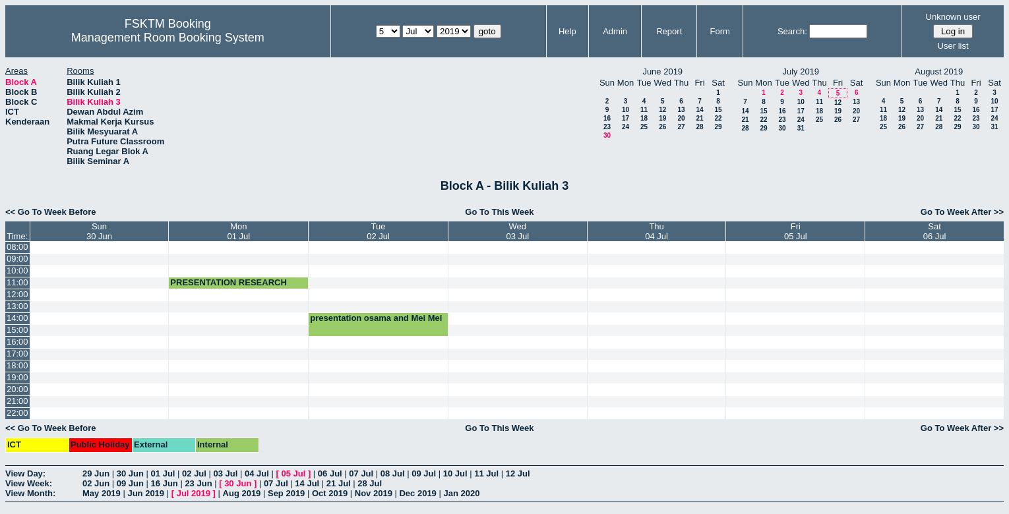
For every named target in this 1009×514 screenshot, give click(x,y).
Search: (792, 31)
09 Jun (130, 483)
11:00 (17, 282)
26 (662, 126)
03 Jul (226, 473)
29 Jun (95, 473)
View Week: (28, 483)
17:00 (17, 353)
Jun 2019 (145, 493)
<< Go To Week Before (50, 212)
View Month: (30, 493)
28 (699, 126)
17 (625, 118)
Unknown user (953, 17)
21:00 (17, 401)
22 (717, 118)
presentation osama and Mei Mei (376, 318)
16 (607, 118)
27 (681, 126)
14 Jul (307, 483)
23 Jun (198, 483)
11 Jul (486, 473)
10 (625, 109)
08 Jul (393, 473)
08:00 (17, 247)
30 (607, 135)
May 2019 (101, 493)
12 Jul (518, 473)
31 (801, 128)
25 (644, 126)
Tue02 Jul (378, 231)
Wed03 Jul (517, 231)
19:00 (17, 377)
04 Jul (257, 473)
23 (607, 126)
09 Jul (424, 473)
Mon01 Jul (238, 231)
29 (717, 126)
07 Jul (361, 473)
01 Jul (163, 473)
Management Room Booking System (167, 37)
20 (681, 118)
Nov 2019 (373, 493)
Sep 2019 (286, 493)
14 (699, 109)
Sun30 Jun (99, 231)
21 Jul (338, 483)
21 (699, 118)
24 (625, 126)
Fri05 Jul (795, 231)
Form (720, 31)
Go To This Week (499, 212)
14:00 (17, 318)
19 (662, 118)
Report (669, 31)
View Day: (25, 473)
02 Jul (194, 473)
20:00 (17, 389)
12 (662, 109)
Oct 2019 (330, 493)
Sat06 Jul (934, 231)
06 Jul (330, 473)
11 (644, 109)
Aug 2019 (242, 493)
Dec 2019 (417, 493)
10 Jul (455, 473)
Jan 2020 (461, 493)
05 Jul (293, 473)
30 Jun (130, 473)
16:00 (17, 342)
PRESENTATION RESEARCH (228, 282)
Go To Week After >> (962, 212)
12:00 (17, 294)
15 (717, 109)
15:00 (17, 330)
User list (953, 46)
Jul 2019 (193, 493)
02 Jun (95, 483)
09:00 (17, 259)
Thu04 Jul (656, 231)
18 (644, 118)
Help (567, 31)
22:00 (17, 413)
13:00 (17, 306)
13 (681, 109)
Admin (615, 31)
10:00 (17, 270)
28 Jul (369, 483)
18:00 (17, 365)
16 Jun (164, 483)
